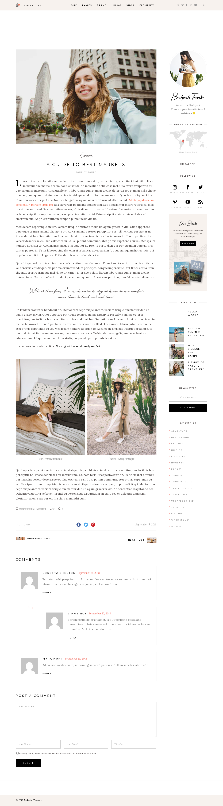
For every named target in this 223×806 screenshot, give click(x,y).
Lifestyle (178, 456)
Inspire (177, 450)
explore (23, 508)
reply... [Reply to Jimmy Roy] (73, 637)
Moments (177, 463)
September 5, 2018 (145, 524)
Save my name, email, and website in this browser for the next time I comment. (58, 753)
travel (31, 508)
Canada (86, 155)
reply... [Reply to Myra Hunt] (48, 673)
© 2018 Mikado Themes (29, 800)
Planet (176, 469)
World (176, 526)
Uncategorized (182, 501)
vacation (41, 508)
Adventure (179, 431)
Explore (177, 444)
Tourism (177, 475)
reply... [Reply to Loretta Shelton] (48, 592)
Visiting (177, 514)
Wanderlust (180, 520)
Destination (180, 437)
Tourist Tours (86, 172)
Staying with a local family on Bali (78, 346)
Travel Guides (182, 488)
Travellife (179, 494)
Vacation (178, 507)
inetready (23, 525)
